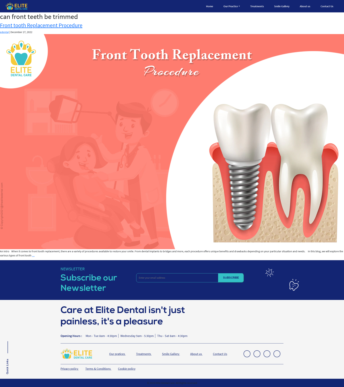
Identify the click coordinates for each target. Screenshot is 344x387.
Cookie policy (126, 369)
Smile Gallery (281, 6)
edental (4, 32)
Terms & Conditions (98, 369)
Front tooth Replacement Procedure (41, 25)
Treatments (257, 6)
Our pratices (117, 354)
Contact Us (327, 6)
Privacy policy (70, 369)
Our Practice (230, 6)
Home (209, 6)
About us (305, 6)
